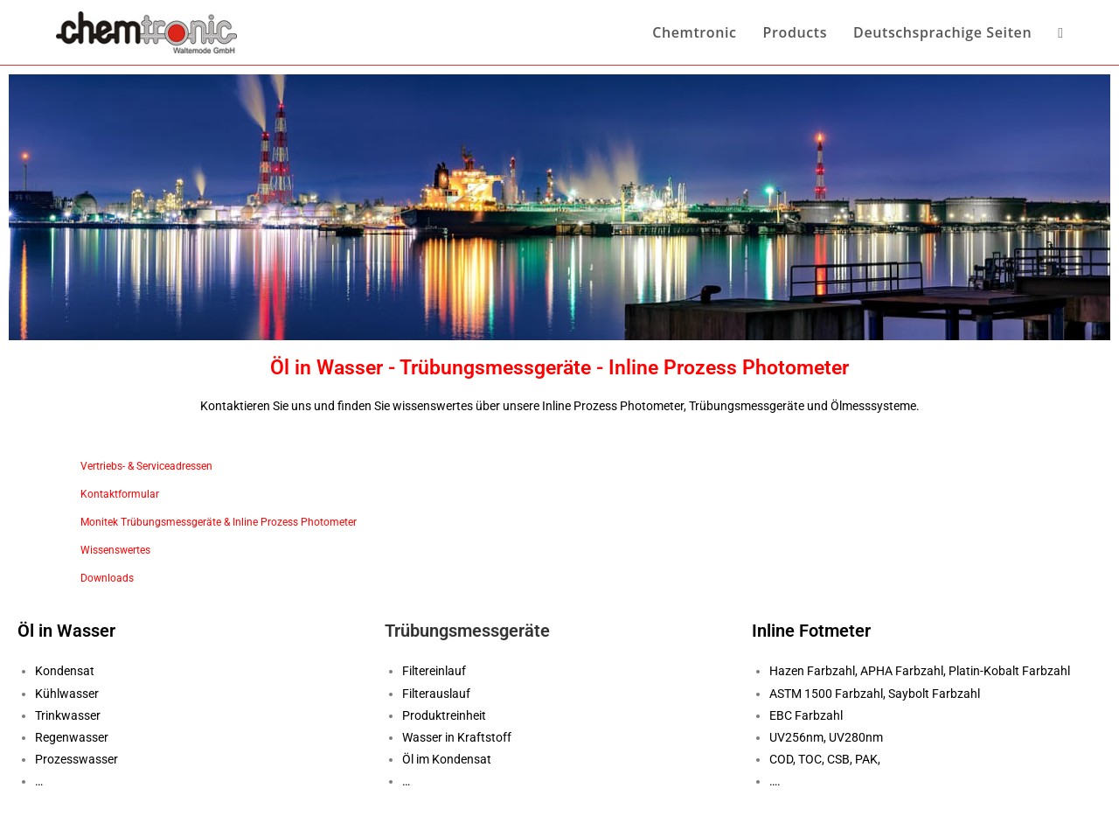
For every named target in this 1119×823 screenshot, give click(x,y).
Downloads (107, 578)
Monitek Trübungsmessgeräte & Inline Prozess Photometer (218, 522)
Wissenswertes (115, 550)
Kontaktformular (119, 494)
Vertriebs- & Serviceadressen (146, 466)
